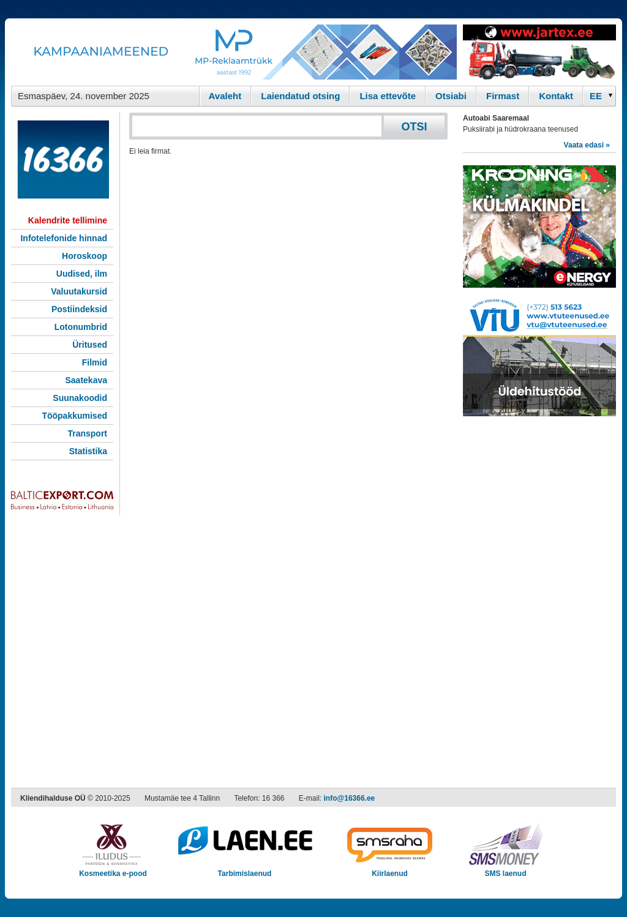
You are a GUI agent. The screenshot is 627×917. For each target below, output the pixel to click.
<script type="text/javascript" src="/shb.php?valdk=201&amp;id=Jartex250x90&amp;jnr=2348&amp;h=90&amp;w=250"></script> (539, 52)
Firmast (502, 96)
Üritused (89, 345)
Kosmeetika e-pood (113, 869)
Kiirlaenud (389, 869)
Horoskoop (84, 256)
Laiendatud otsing (300, 96)
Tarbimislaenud (245, 869)
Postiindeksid (79, 309)
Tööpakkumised (74, 416)
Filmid (94, 362)
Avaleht (225, 96)
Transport (87, 433)
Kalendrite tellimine (67, 220)
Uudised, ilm (81, 274)
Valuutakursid (79, 291)
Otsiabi (451, 96)
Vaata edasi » (587, 145)
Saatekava (86, 380)
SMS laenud (505, 869)
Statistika (88, 451)
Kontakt (556, 96)
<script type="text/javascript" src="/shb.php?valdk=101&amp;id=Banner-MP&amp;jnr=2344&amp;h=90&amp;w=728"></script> (234, 52)
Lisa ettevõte (387, 96)
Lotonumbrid (80, 327)
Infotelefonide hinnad (63, 238)
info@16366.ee (349, 798)
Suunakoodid (80, 398)
